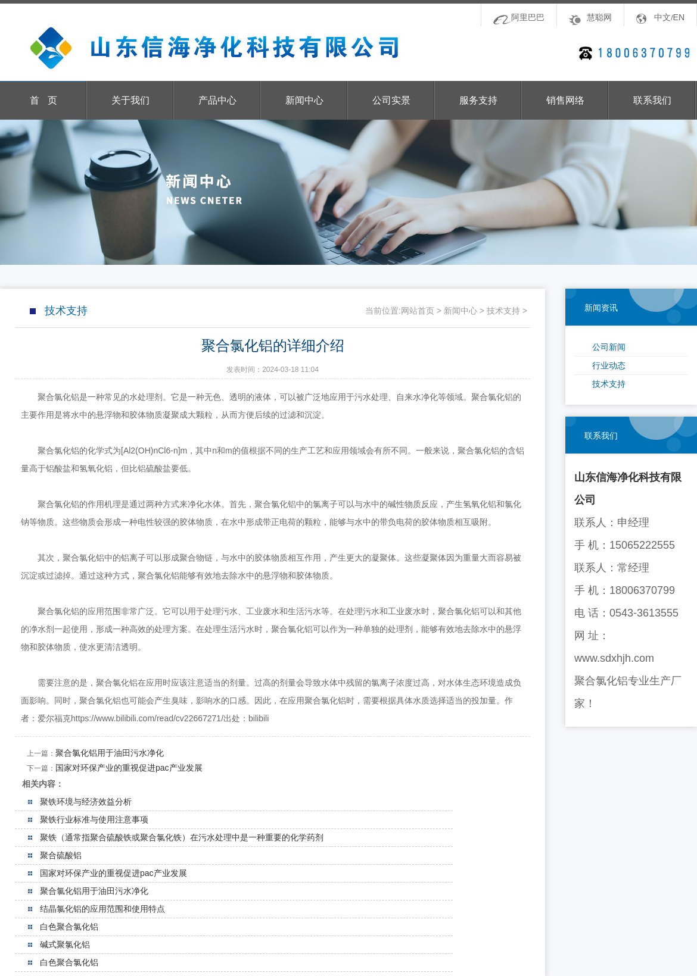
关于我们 (130, 100)
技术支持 (609, 384)
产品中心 (217, 100)
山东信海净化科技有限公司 (203, 48)
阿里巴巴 (527, 17)
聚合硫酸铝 (61, 855)
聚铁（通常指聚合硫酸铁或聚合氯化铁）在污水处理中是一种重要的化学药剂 (181, 837)
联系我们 (652, 100)
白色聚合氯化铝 (69, 926)
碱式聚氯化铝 (65, 944)
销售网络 (565, 100)
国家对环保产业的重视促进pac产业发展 (129, 767)
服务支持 (478, 100)
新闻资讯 (601, 307)
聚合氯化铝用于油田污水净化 (109, 753)
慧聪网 (599, 17)
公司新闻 (609, 347)
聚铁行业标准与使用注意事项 (94, 819)
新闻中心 (304, 100)
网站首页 (417, 310)
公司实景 (391, 100)
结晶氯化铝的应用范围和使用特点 (102, 909)
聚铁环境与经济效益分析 (86, 801)
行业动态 (609, 365)
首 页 (43, 100)
